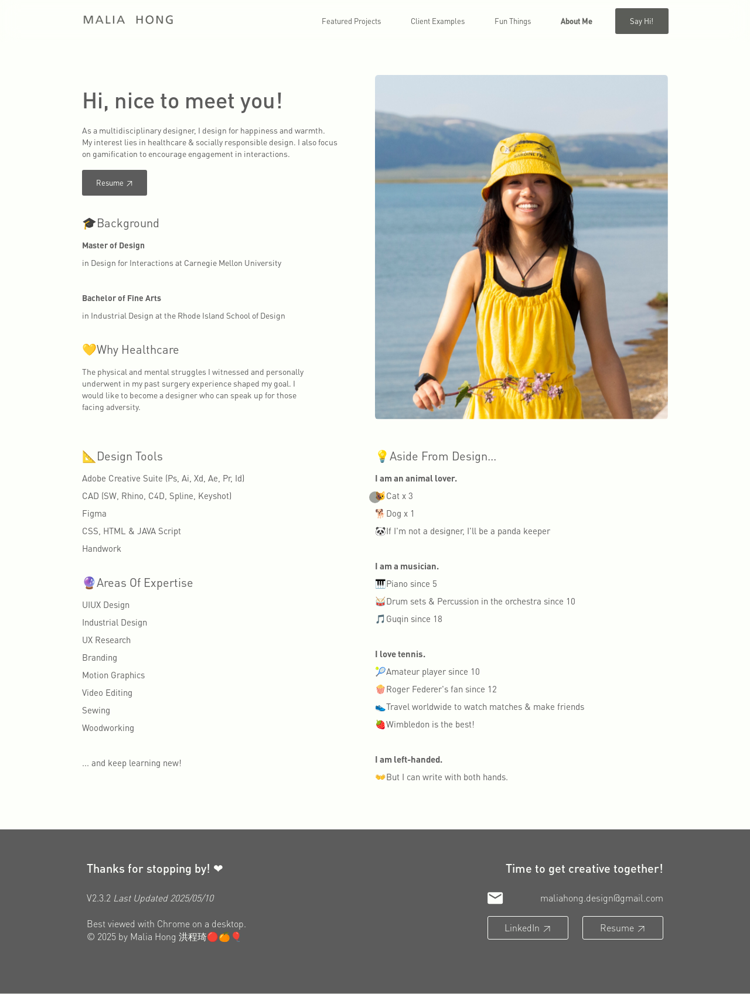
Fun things (513, 21)
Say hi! (641, 21)
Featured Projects (351, 21)
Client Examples (438, 21)
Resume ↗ (114, 182)
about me (576, 21)
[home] (128, 20)
